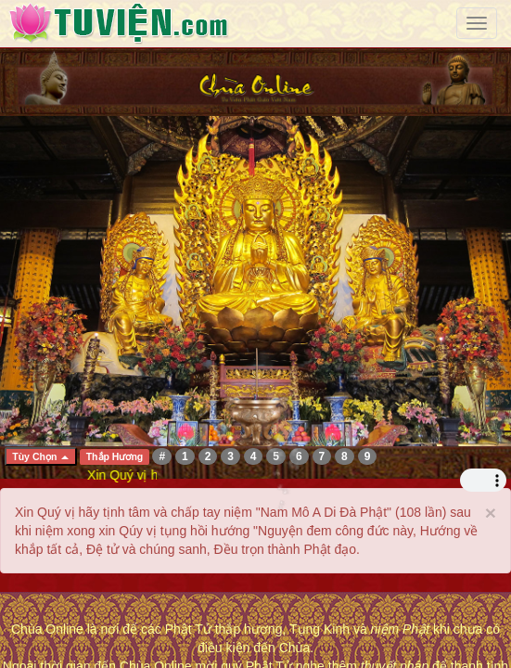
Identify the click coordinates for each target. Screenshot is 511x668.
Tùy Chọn (40, 456)
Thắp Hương (115, 456)
